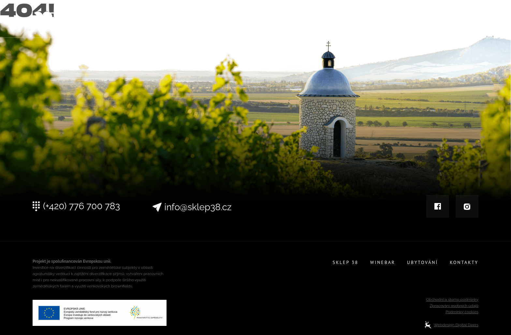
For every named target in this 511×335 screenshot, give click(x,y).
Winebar (382, 20)
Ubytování (422, 20)
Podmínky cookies (461, 312)
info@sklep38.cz (197, 217)
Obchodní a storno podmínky (452, 299)
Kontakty (464, 20)
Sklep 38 (345, 20)
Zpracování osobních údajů (454, 305)
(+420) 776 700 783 (81, 209)
